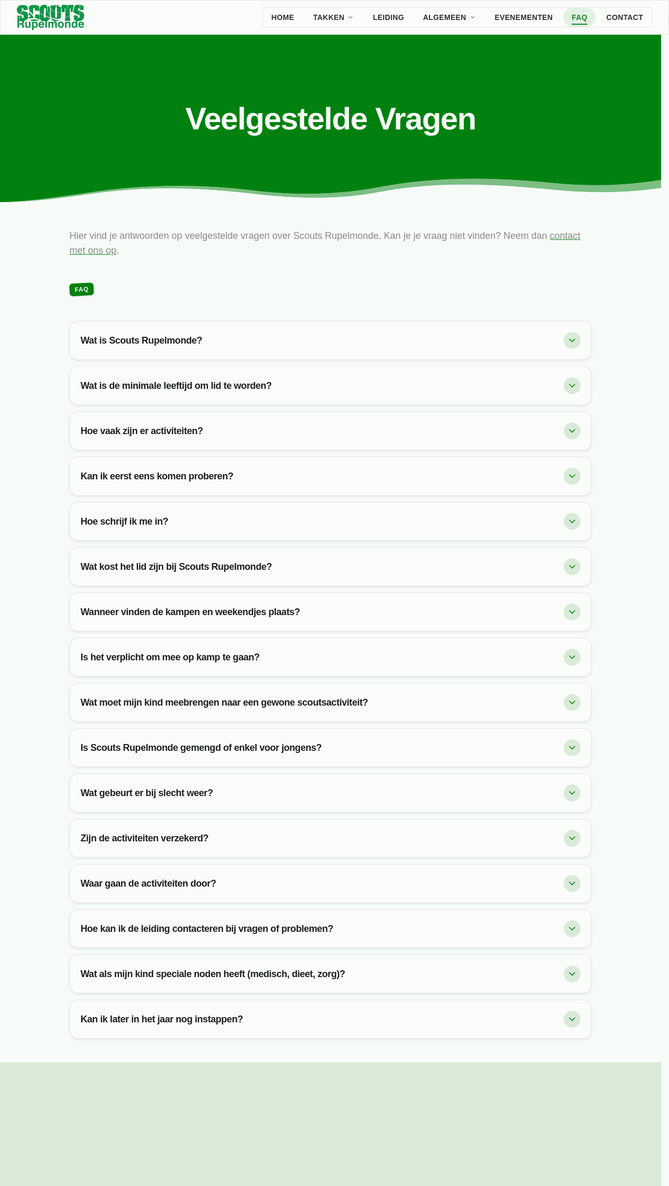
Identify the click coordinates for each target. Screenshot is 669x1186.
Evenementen (524, 17)
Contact (624, 17)
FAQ (579, 17)
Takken (333, 17)
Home (283, 17)
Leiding (388, 17)
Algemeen (449, 17)
